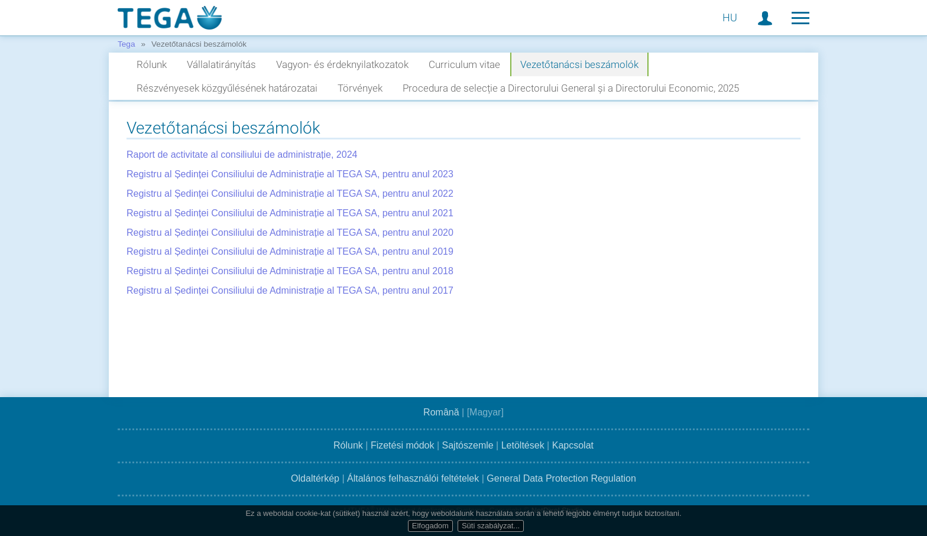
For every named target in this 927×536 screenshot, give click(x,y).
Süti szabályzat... (491, 525)
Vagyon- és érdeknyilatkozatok (342, 64)
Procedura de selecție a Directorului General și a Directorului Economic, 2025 (571, 88)
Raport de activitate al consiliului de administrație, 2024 (242, 155)
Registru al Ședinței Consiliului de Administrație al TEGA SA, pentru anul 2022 (290, 194)
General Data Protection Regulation (561, 478)
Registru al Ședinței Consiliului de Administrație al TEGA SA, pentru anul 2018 (290, 271)
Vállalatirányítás (221, 64)
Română (441, 412)
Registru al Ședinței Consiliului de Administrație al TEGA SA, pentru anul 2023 (290, 174)
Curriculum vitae (464, 64)
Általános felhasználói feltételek (413, 478)
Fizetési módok (403, 445)
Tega (126, 44)
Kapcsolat (573, 445)
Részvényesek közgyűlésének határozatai (227, 88)
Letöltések (522, 445)
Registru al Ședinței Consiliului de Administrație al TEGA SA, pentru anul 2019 (290, 251)
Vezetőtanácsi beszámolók (579, 64)
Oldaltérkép (315, 478)
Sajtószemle (468, 445)
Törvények (360, 88)
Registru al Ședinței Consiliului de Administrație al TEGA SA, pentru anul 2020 (290, 233)
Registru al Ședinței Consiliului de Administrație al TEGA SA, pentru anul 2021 (290, 213)
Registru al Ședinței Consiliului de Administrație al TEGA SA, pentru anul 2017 (290, 290)
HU (729, 17)
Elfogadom (430, 525)
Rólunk (152, 64)
